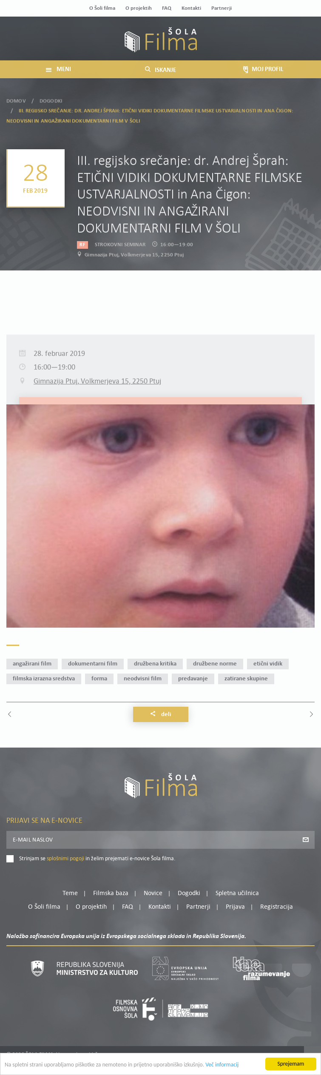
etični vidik (267, 664)
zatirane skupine (246, 679)
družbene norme (215, 664)
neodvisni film (143, 679)
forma (99, 679)
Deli (160, 714)
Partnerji (221, 8)
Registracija (276, 907)
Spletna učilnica (237, 893)
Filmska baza (110, 893)
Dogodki (51, 98)
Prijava (235, 907)
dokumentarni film (92, 664)
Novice (153, 893)
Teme (70, 893)
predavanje (193, 679)
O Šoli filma (102, 8)
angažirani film (32, 664)
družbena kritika (155, 664)
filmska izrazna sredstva (44, 679)
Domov (16, 98)
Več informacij (222, 1065)
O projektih (138, 8)
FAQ (166, 8)
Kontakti (191, 8)
